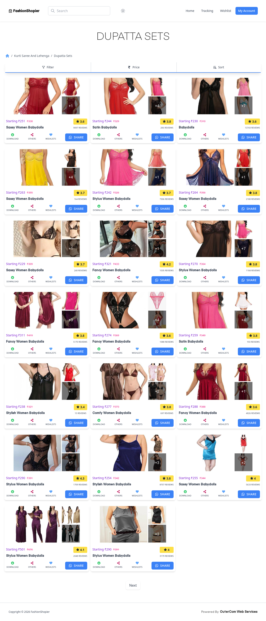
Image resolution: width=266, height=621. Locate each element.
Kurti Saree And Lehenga (31, 56)
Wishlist (225, 11)
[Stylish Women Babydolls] (46, 389)
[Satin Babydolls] (133, 103)
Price (133, 67)
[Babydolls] (219, 103)
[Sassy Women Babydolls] (46, 103)
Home (190, 11)
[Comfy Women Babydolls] (133, 389)
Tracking (207, 11)
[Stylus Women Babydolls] (133, 174)
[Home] (23, 10)
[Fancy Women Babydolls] (133, 246)
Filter (48, 67)
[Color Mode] (123, 11)
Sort (218, 67)
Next (133, 585)
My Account (246, 11)
